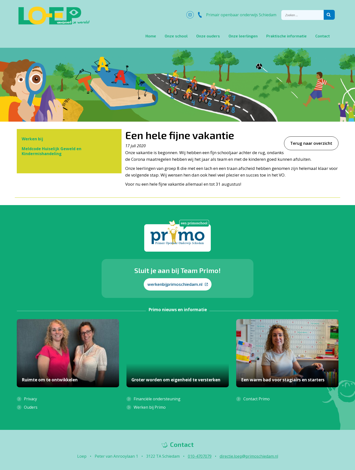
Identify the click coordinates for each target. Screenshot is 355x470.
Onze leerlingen (243, 35)
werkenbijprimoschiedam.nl (177, 284)
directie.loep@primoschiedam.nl (249, 456)
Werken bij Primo (150, 407)
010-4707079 (200, 456)
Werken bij (32, 138)
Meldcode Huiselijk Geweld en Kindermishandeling (51, 151)
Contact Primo (256, 399)
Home (150, 35)
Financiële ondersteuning (157, 399)
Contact (322, 35)
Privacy (30, 399)
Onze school (176, 35)
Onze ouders (208, 35)
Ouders (30, 407)
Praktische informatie (286, 35)
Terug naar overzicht (311, 143)
